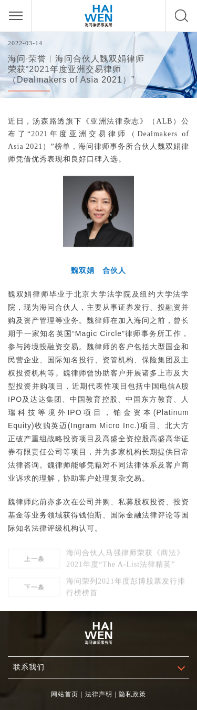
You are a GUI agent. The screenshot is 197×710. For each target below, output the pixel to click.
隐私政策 (132, 694)
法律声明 (98, 694)
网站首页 (64, 694)
